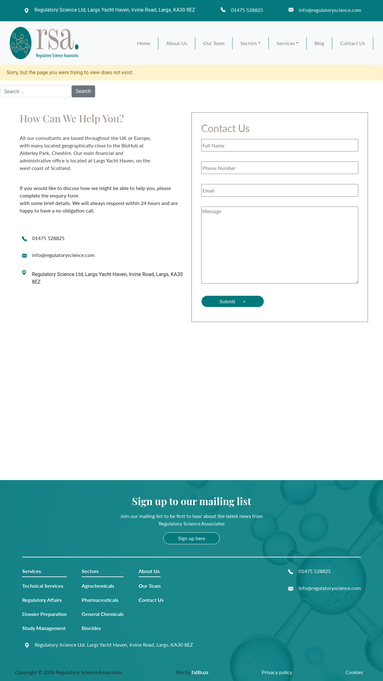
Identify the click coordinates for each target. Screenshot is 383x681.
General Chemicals (103, 613)
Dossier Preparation (44, 613)
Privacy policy (277, 672)
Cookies (354, 672)
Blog (319, 43)
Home (143, 43)
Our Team (213, 43)
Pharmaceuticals (100, 599)
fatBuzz (200, 672)
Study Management (44, 628)
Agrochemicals (98, 585)
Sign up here (191, 538)
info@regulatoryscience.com (63, 255)
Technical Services (42, 585)
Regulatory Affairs (42, 599)
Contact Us (352, 43)
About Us (176, 43)
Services (286, 43)
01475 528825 (48, 238)
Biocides (91, 628)
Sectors (248, 43)
